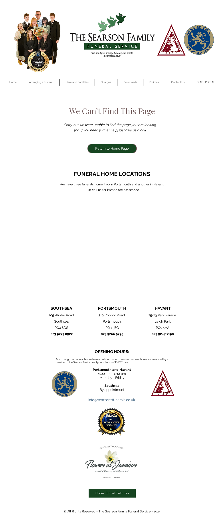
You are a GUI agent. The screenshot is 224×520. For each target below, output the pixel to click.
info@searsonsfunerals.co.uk (111, 400)
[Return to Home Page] (112, 148)
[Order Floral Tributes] (112, 493)
